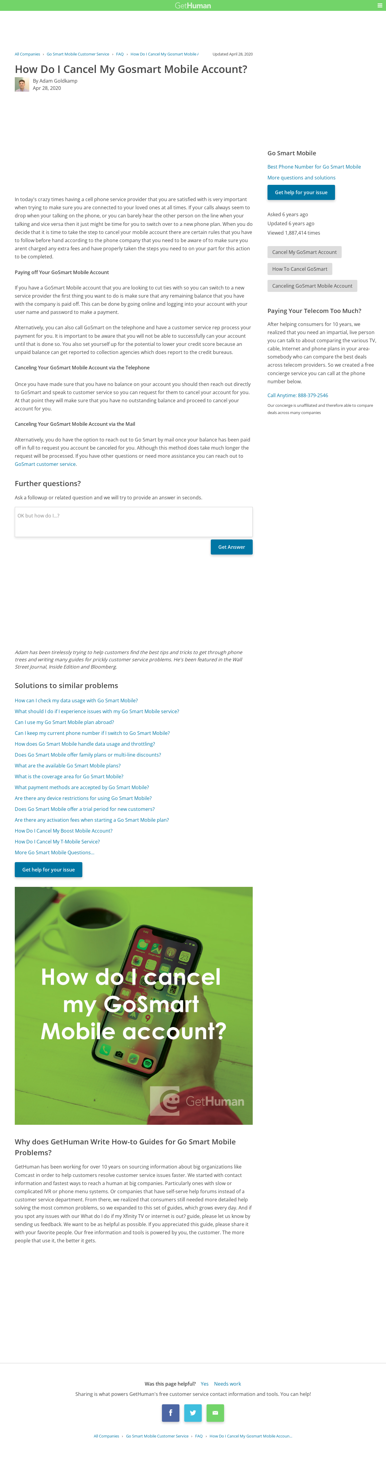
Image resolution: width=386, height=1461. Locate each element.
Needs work (227, 1383)
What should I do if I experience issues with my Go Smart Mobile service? (97, 711)
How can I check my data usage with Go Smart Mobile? (76, 700)
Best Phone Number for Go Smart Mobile (314, 166)
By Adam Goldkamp (55, 80)
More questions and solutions (301, 177)
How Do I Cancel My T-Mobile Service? (57, 841)
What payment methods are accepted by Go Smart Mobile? (82, 787)
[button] (380, 5)
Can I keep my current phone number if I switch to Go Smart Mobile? (92, 733)
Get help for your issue (48, 869)
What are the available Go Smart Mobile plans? (68, 765)
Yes (205, 1383)
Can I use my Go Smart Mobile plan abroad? (64, 722)
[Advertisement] (134, 143)
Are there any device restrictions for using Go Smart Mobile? (83, 798)
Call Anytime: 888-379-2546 (297, 395)
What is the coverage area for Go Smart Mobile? (69, 776)
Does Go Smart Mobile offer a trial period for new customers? (85, 809)
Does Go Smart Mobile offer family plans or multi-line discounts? (88, 754)
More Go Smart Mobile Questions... (54, 852)
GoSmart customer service (45, 464)
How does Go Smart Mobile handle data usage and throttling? (85, 744)
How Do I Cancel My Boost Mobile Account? (63, 830)
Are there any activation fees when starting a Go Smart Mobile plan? (92, 820)
